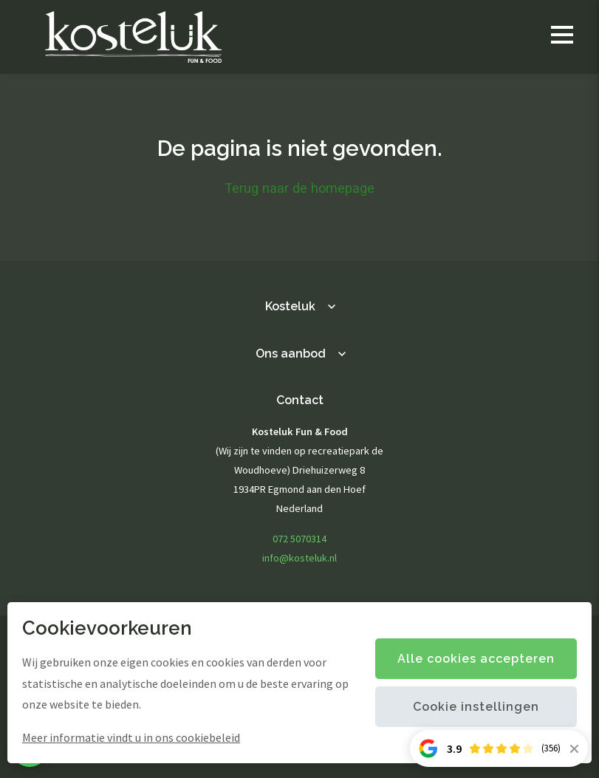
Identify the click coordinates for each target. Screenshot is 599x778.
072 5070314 (299, 538)
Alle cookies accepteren (476, 659)
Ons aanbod (291, 354)
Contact (300, 400)
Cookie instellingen (476, 707)
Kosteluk (290, 306)
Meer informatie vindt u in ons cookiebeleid (131, 737)
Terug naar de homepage (299, 188)
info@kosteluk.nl (299, 557)
